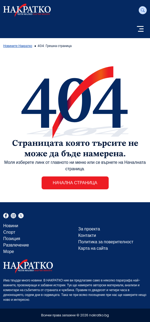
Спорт (9, 232)
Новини (10, 226)
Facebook (6, 216)
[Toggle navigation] (140, 29)
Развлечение (16, 245)
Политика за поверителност (106, 242)
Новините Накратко (17, 46)
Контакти (87, 235)
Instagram (13, 216)
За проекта (89, 229)
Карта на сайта (93, 248)
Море (8, 251)
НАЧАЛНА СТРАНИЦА (75, 183)
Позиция (11, 239)
